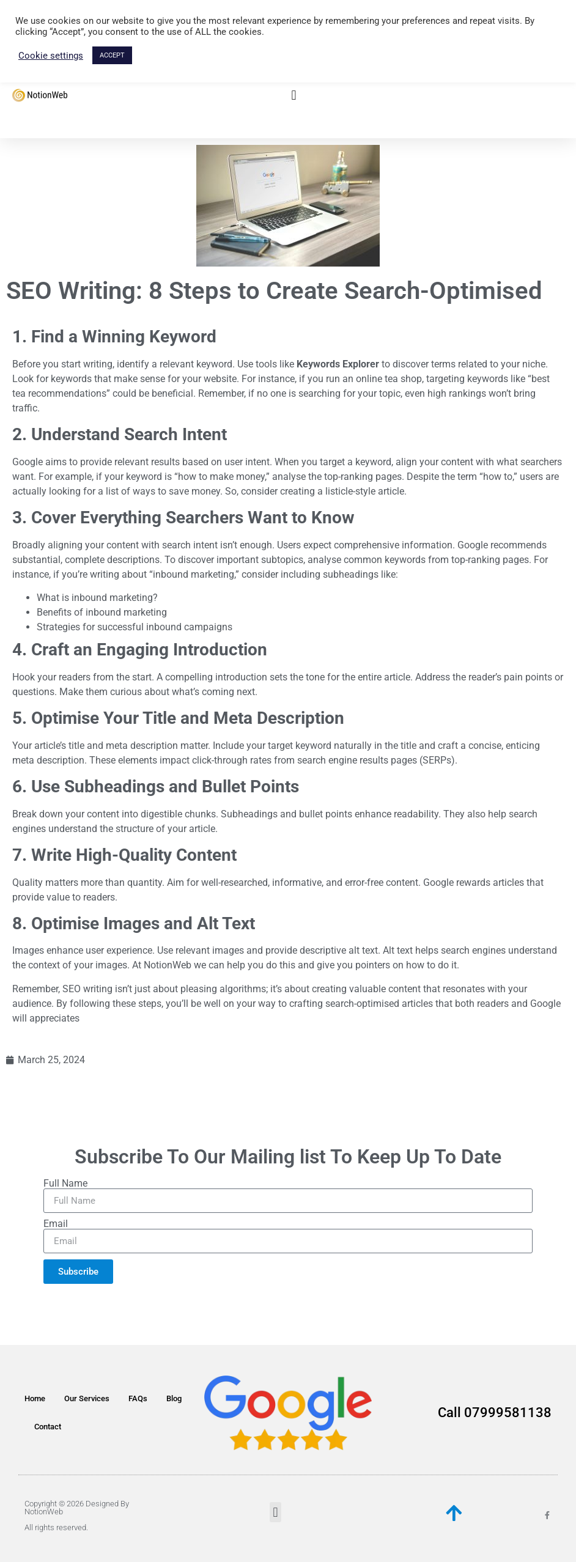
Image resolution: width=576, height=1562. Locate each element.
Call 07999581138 (495, 1412)
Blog (174, 1398)
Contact (47, 1426)
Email (55, 1224)
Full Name (65, 1183)
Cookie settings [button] (50, 55)
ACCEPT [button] (112, 55)
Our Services (86, 1398)
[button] (294, 96)
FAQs (137, 1398)
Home (34, 1398)
